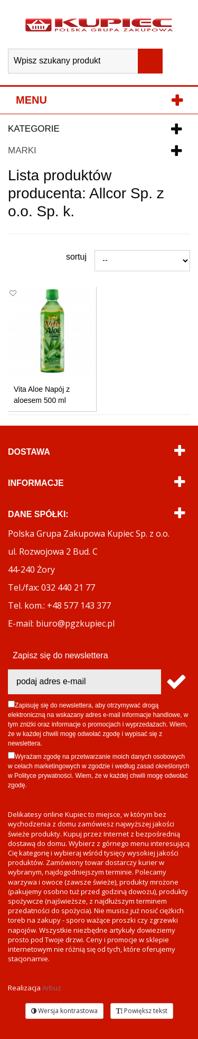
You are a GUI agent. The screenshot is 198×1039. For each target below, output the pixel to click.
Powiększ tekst (141, 1010)
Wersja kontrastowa (64, 1010)
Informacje (36, 483)
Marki (22, 150)
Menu (31, 100)
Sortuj (76, 256)
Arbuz (51, 987)
